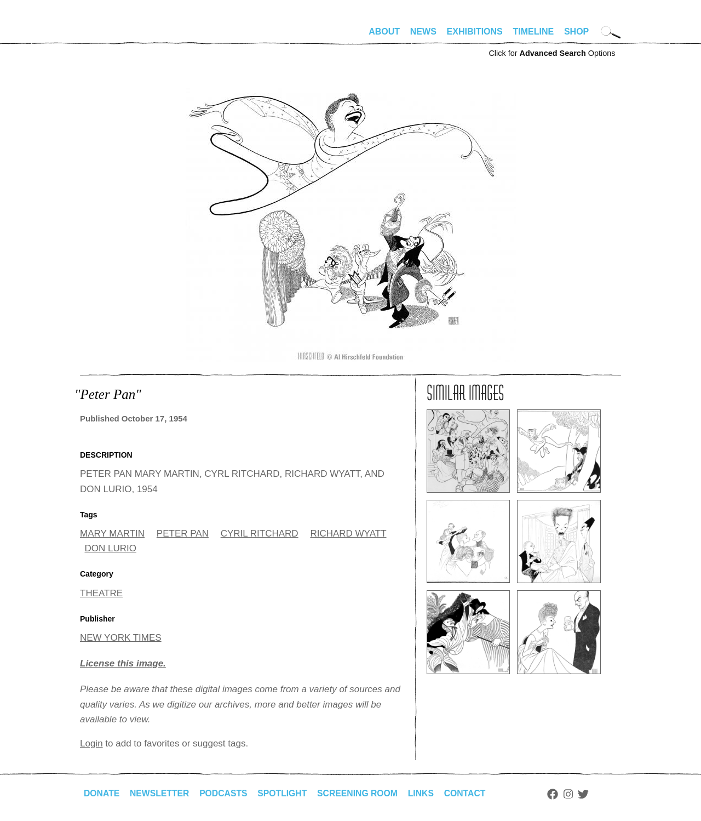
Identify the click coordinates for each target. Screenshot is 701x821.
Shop (576, 31)
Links (425, 793)
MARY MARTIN (112, 533)
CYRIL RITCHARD (259, 533)
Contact (470, 793)
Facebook (558, 794)
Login (91, 743)
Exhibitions (475, 31)
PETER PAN (183, 533)
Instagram (573, 794)
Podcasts (225, 793)
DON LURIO (110, 548)
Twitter (589, 794)
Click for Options (552, 53)
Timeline (533, 31)
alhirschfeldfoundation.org (113, 36)
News (423, 31)
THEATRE (101, 593)
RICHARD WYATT (348, 533)
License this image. (123, 663)
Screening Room (361, 793)
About (384, 31)
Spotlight (285, 793)
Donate (102, 793)
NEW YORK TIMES (121, 637)
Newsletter (160, 793)
